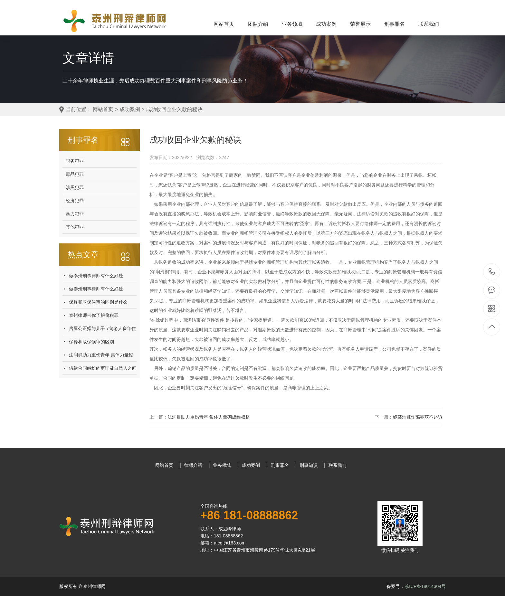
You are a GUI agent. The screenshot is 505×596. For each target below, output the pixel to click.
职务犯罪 (75, 161)
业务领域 (292, 24)
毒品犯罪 (75, 174)
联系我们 (428, 24)
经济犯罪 (75, 200)
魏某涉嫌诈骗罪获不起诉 (418, 417)
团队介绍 (258, 24)
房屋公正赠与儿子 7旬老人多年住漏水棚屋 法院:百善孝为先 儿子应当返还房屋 (102, 330)
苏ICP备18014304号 (425, 586)
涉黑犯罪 (75, 187)
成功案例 (326, 24)
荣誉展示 (360, 24)
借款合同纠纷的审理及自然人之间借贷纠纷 (103, 370)
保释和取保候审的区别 (91, 341)
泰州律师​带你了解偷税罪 (94, 315)
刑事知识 (309, 465)
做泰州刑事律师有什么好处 (96, 275)
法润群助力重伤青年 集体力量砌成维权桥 (101, 357)
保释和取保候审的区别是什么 (98, 302)
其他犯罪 (75, 227)
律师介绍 (193, 465)
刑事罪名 (394, 24)
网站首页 (224, 24)
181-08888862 (491, 271)
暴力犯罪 (75, 213)
